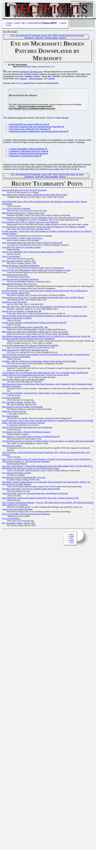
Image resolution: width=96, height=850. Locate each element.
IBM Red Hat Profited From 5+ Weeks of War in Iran (23, 214)
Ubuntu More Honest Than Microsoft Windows (21, 266)
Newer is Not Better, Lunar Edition (16, 366)
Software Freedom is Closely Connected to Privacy (22, 239)
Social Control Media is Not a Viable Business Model (23, 380)
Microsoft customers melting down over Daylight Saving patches (38, 132)
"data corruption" (35, 79)
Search (63, 23)
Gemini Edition (34, 23)
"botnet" (51, 79)
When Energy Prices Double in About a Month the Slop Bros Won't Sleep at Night (34, 195)
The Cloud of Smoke (10, 417)
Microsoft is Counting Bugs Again (24, 156)
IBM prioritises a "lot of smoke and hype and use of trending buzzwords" (31, 437)
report (26, 84)
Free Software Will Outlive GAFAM (16, 473)
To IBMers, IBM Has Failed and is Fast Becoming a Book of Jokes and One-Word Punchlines (39, 362)
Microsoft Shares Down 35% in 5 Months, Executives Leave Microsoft (30, 223)
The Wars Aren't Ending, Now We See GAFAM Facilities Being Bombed (31, 489)
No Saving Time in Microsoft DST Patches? (29, 130)
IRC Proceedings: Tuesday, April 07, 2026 (19, 262)
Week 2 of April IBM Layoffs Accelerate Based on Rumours (26, 514)
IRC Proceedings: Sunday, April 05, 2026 (18, 524)
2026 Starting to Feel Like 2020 (14, 275)
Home (9, 23)
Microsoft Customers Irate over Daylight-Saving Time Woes (36, 127)
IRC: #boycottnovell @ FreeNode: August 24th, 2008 (34, 36)
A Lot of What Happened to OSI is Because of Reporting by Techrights (30, 346)
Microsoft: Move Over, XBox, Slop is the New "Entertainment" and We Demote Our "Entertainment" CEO (44, 307)
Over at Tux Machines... (11, 257)
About (16, 23)
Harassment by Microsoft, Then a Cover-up (19, 284)
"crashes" (23, 79)
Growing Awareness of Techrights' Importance (20, 280)
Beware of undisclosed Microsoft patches (28, 154)
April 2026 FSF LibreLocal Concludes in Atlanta (21, 248)
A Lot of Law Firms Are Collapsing (16, 209)
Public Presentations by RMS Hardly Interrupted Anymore (25, 350)
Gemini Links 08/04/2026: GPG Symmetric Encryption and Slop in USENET (32, 252)
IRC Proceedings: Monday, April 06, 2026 (19, 403)
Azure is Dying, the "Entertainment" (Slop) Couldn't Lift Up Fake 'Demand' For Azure (36, 271)
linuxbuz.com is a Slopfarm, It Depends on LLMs (21, 312)
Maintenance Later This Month (14, 303)
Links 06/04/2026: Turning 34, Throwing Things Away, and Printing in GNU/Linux (35, 494)
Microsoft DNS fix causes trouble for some (28, 125)
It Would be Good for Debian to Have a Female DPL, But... (25, 328)
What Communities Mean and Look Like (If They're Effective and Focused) (32, 243)
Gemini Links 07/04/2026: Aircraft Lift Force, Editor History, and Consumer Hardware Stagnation (41, 394)
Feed (9, 25)
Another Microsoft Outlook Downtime (17, 510)
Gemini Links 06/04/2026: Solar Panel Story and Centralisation (27, 428)
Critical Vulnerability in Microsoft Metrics (27, 149)
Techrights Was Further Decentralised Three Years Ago (24, 478)
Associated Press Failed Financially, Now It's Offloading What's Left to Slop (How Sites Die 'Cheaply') (43, 218)
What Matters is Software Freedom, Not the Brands (22, 407)
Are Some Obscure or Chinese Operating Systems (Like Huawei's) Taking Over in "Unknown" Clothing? (43, 227)
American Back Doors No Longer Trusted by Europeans (24, 191)
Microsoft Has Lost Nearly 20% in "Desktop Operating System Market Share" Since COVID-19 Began (43, 298)
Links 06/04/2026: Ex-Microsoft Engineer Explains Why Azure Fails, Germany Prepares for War (40, 499)
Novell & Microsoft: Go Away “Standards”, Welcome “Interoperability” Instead (54, 37)
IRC (23, 23)
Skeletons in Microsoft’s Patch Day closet (28, 152)
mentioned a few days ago (30, 72)
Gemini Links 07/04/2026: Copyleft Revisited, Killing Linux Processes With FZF (34, 323)
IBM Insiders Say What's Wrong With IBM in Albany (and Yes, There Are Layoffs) (35, 332)
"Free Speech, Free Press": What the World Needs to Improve (26, 432)
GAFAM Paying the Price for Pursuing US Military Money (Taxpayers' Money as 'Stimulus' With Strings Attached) (48, 442)
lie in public (54, 170)
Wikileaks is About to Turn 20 (14, 412)
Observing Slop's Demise (12, 446)
